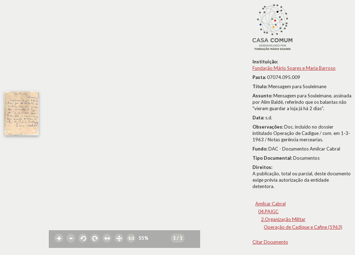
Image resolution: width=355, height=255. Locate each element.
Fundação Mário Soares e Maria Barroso (294, 68)
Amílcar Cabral (270, 203)
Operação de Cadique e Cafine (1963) (303, 227)
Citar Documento (270, 242)
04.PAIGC (268, 211)
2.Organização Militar (283, 219)
